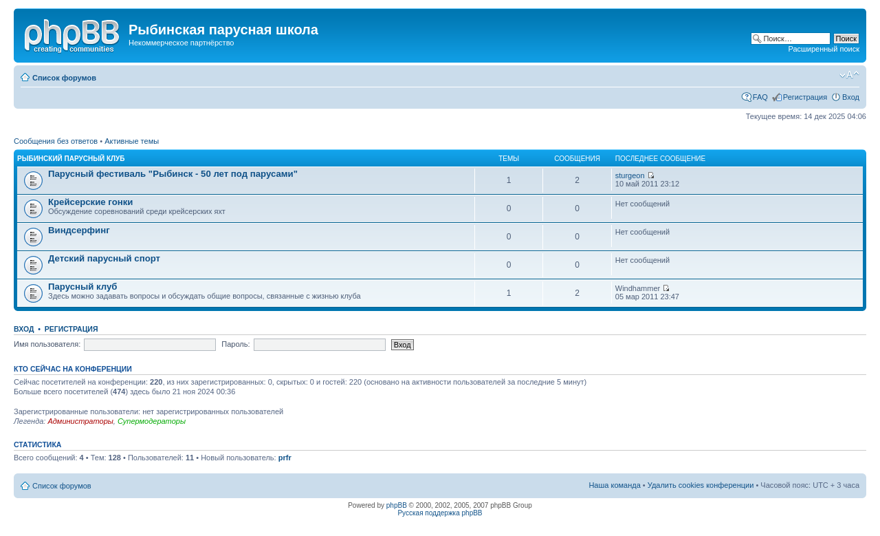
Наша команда (614, 485)
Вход (850, 97)
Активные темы (131, 141)
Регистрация (805, 97)
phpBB (396, 505)
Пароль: (235, 344)
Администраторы (80, 421)
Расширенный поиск (823, 49)
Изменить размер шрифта (849, 75)
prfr (285, 457)
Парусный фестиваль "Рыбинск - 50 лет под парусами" (173, 174)
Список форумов (64, 78)
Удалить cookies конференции (701, 485)
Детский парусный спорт (104, 258)
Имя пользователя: (47, 344)
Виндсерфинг (79, 230)
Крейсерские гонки (90, 202)
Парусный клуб (82, 286)
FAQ (760, 97)
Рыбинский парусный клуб (70, 158)
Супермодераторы (152, 421)
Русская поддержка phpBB (439, 513)
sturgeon (630, 175)
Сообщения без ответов (56, 141)
